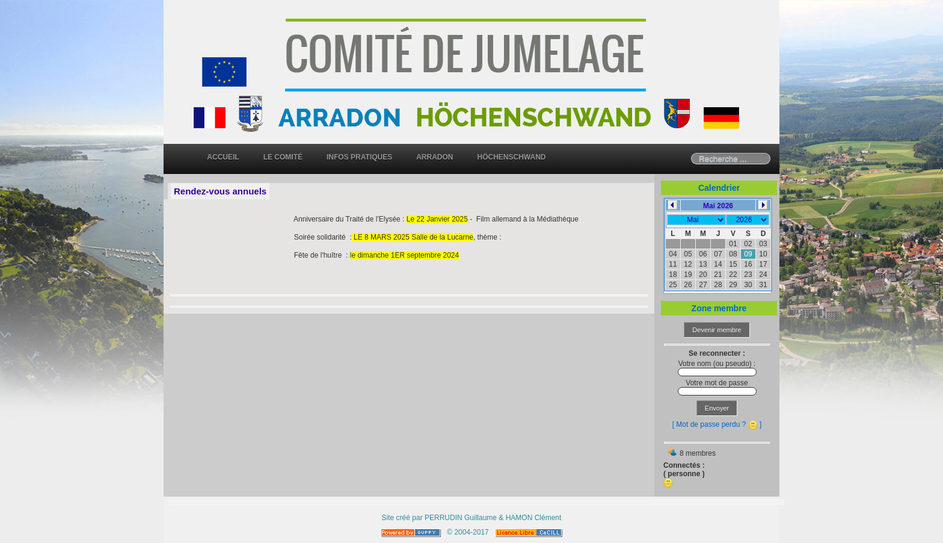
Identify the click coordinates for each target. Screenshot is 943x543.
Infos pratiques (359, 157)
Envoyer (717, 408)
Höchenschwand (512, 157)
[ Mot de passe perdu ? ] (717, 424)
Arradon (434, 157)
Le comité (283, 157)
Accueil (223, 157)
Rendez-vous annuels (220, 191)
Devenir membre (716, 330)
